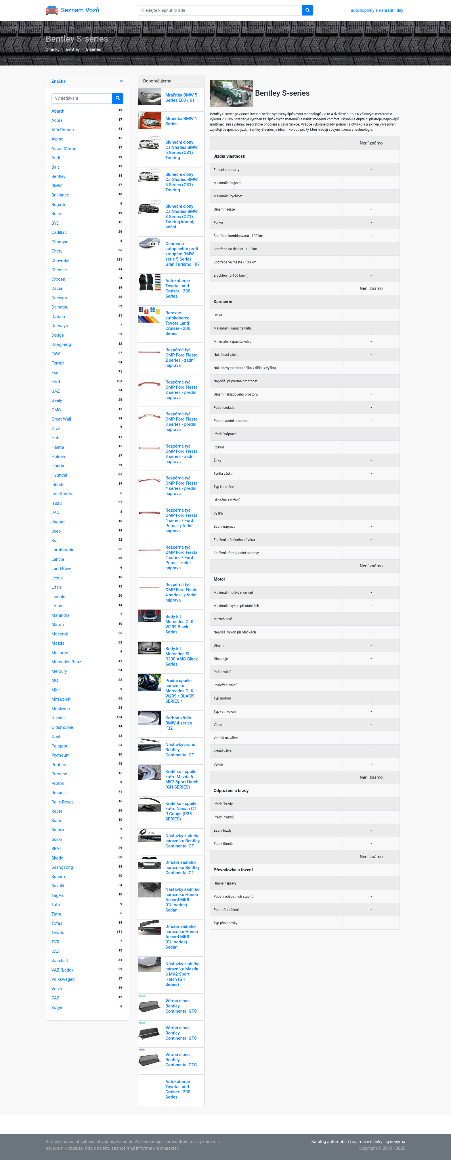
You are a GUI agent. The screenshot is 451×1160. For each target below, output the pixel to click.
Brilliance (60, 195)
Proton (57, 783)
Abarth (57, 111)
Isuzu (56, 503)
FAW (55, 354)
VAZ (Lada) (62, 970)
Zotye (56, 1007)
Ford (55, 381)
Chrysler (59, 269)
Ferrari (57, 363)
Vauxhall (59, 960)
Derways (59, 325)
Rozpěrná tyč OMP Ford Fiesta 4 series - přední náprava (181, 485)
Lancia (57, 559)
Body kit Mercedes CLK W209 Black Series (179, 624)
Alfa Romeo (62, 129)
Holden (58, 456)
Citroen (58, 279)
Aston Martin (63, 148)
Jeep (56, 531)
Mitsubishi (61, 699)
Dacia (56, 288)
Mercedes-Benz (66, 661)
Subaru (58, 876)
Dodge (57, 335)
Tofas (56, 923)
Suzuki (57, 886)
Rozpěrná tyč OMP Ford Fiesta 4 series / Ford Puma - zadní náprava (181, 558)
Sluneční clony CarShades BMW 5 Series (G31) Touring (181, 150)
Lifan (56, 587)
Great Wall (61, 419)
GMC (56, 410)
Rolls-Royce (62, 802)
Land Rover (62, 568)
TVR (55, 942)
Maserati (59, 634)
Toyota (57, 932)
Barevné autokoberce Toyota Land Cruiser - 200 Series (177, 323)
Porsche (59, 773)
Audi (55, 157)
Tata (55, 904)
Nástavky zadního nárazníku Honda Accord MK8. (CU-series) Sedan (182, 900)
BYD (55, 223)
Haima (57, 447)
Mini (55, 690)
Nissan (58, 717)
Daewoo (59, 297)
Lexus (57, 578)
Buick (56, 213)
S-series (93, 49)
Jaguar (58, 522)
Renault (58, 792)
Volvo (56, 988)
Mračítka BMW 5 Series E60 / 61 (181, 98)
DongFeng (61, 344)
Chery (56, 251)
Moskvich (60, 708)
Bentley (73, 49)
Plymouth (60, 755)
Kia (54, 540)
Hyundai (59, 475)
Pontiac (58, 764)
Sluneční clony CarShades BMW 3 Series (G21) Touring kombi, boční (181, 217)
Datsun (58, 316)
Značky (53, 49)
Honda (57, 466)
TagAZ (57, 895)
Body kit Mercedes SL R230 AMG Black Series (181, 656)
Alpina (57, 139)
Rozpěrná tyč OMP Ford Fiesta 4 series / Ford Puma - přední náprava (181, 520)
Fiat (55, 372)
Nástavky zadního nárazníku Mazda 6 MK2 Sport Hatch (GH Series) (182, 974)
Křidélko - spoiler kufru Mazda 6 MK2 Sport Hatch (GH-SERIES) (181, 779)
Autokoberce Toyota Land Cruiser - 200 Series (177, 288)
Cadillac (59, 232)
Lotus (56, 605)
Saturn (57, 830)
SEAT (56, 848)
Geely (56, 400)
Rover (56, 811)
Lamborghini (63, 549)
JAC (55, 512)
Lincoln (58, 596)
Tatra (56, 914)
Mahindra (60, 615)
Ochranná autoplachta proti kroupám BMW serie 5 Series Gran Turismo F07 (182, 254)
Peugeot (59, 746)
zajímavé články (367, 1141)
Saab (56, 820)
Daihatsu (59, 307)
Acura (57, 120)
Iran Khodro (62, 493)
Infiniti (57, 484)
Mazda (57, 643)
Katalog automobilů (330, 1141)
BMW (56, 185)
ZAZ (55, 998)
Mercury (59, 671)
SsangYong (62, 867)
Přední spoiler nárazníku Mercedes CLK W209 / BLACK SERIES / (179, 691)
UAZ (55, 951)
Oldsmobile (62, 727)
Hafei (56, 437)
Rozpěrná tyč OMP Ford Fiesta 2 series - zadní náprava (181, 357)
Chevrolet (60, 260)
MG (54, 680)
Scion (56, 839)
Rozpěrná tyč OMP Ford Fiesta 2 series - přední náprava (181, 389)
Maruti (57, 624)
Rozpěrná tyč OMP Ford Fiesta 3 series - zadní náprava (181, 454)
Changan (59, 241)
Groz (55, 428)
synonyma (395, 1141)
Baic (55, 167)
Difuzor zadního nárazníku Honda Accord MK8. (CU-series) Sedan (181, 937)
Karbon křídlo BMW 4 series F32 (178, 723)
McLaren (59, 652)
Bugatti (58, 204)
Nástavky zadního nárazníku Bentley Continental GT (182, 841)
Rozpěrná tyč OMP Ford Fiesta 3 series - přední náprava (181, 421)
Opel (55, 736)
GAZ (55, 391)
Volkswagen (63, 979)
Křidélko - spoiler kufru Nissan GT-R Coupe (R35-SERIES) (181, 811)
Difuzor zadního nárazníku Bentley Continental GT (182, 867)
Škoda (57, 858)
